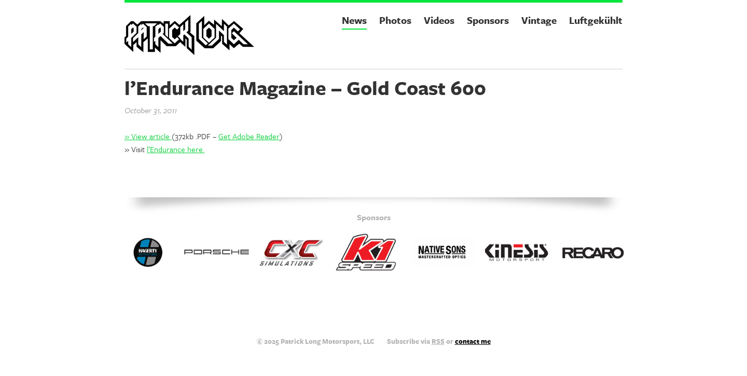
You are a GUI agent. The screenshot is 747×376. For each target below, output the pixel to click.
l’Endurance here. (175, 149)
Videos (439, 20)
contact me (473, 341)
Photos (395, 20)
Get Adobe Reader (249, 136)
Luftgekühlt (595, 20)
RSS (438, 341)
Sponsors (488, 20)
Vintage (539, 20)
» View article (148, 136)
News (354, 20)
